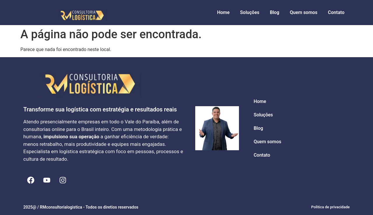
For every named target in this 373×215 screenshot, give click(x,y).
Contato (336, 12)
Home (223, 12)
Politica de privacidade (330, 207)
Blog (274, 12)
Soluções (249, 12)
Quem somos (303, 12)
